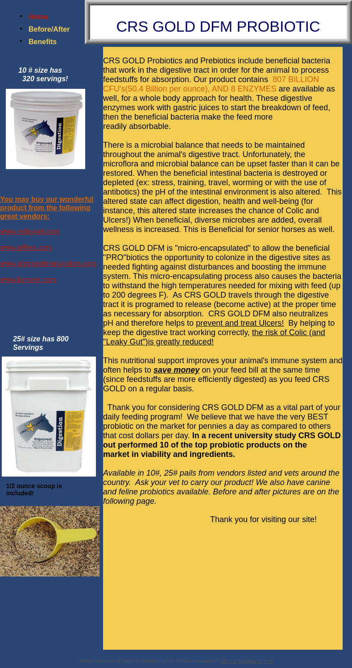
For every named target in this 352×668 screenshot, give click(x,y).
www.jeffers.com (26, 247)
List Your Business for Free (246, 661)
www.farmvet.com (28, 279)
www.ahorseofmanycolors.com (48, 263)
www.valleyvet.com (30, 231)
